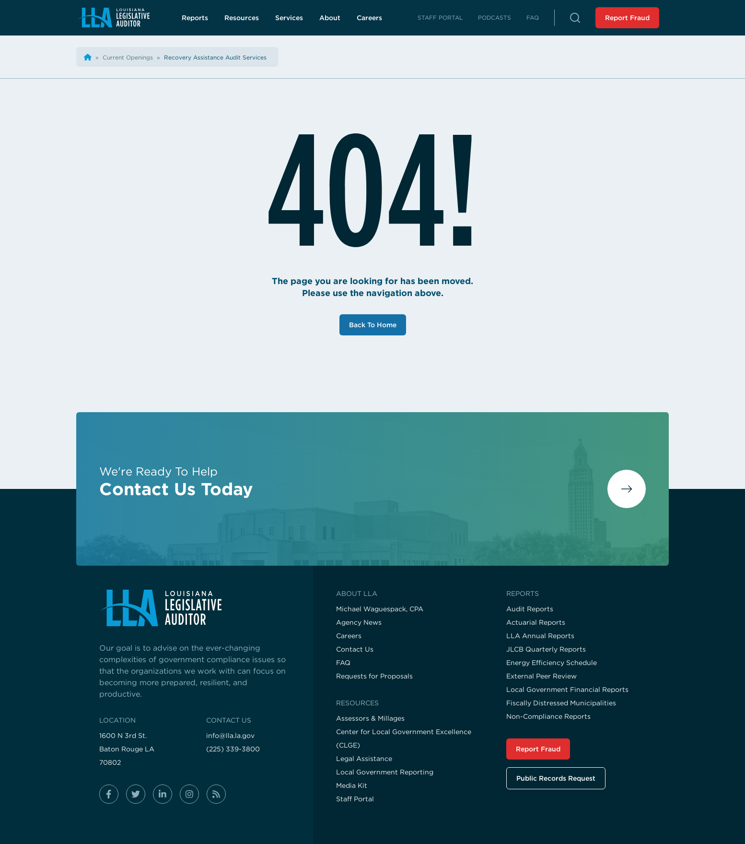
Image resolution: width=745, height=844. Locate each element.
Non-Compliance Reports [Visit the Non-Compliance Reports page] (548, 716)
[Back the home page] (88, 57)
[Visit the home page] (194, 608)
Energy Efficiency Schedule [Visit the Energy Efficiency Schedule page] (551, 662)
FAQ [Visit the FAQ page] (343, 662)
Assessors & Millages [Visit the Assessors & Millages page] (370, 718)
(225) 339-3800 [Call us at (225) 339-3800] (233, 749)
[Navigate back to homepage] (113, 17)
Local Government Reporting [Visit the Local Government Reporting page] (384, 772)
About (329, 18)
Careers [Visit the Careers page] (348, 636)
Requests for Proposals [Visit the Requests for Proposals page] (374, 676)
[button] (575, 17)
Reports (195, 18)
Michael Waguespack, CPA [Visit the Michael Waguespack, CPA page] (379, 609)
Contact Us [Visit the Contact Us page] (354, 649)
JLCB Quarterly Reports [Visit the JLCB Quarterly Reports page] (546, 649)
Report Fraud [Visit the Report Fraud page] (538, 749)
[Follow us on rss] (216, 794)
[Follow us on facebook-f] (108, 794)
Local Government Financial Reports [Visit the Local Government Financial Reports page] (567, 689)
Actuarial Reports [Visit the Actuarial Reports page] (535, 622)
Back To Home (372, 325)
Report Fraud (627, 18)
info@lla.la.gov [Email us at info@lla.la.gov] (230, 735)
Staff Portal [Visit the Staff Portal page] (355, 799)
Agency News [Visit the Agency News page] (359, 622)
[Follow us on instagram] (189, 794)
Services (289, 18)
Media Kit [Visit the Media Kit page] (351, 785)
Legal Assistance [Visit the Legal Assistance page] (364, 758)
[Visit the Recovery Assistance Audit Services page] (215, 57)
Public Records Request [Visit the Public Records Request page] (555, 778)
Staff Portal (440, 17)
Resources (241, 18)
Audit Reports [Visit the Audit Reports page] (529, 609)
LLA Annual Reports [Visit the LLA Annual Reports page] (540, 636)
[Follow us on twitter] (135, 794)
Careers (375, 20)
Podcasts (494, 17)
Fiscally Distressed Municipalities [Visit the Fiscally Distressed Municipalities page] (561, 703)
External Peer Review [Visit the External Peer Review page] (541, 676)
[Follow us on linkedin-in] (162, 794)
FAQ (532, 17)
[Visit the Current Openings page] (129, 57)
